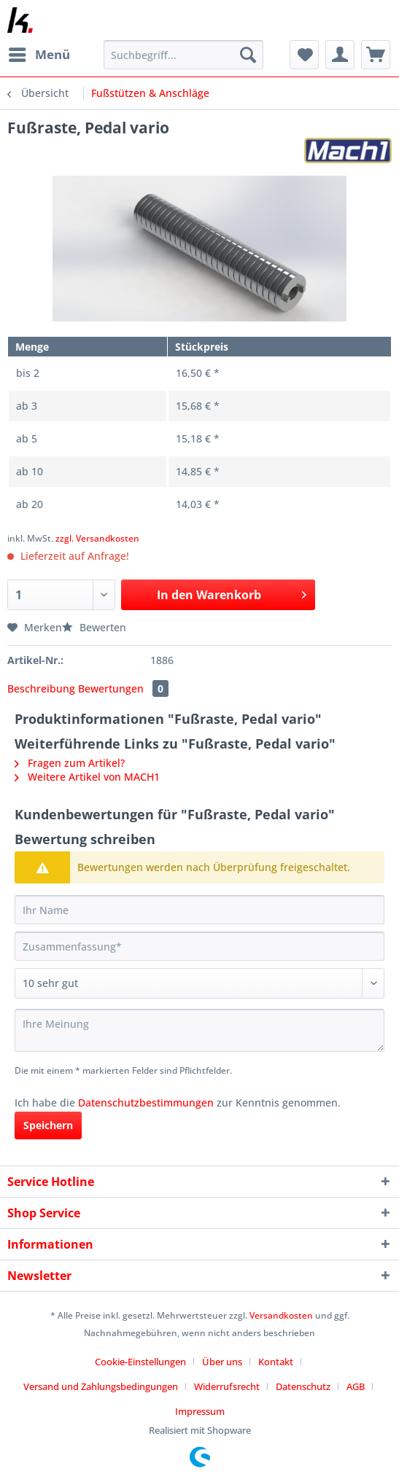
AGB (355, 1386)
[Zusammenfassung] (199, 946)
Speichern (48, 1125)
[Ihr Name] (199, 909)
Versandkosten (281, 1315)
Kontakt (275, 1361)
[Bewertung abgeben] (199, 983)
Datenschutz (303, 1386)
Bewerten (94, 627)
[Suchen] (248, 54)
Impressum (200, 1411)
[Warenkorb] (375, 54)
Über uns (222, 1361)
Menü (39, 53)
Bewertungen (123, 688)
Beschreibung (41, 688)
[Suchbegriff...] (183, 54)
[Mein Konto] (340, 54)
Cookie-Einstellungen (140, 1361)
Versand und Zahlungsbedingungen (100, 1386)
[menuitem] (38, 54)
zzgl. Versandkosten (97, 538)
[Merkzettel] (304, 54)
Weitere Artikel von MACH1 (87, 777)
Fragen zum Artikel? (70, 763)
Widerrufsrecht (227, 1386)
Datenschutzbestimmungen (146, 1102)
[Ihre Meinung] (199, 1030)
